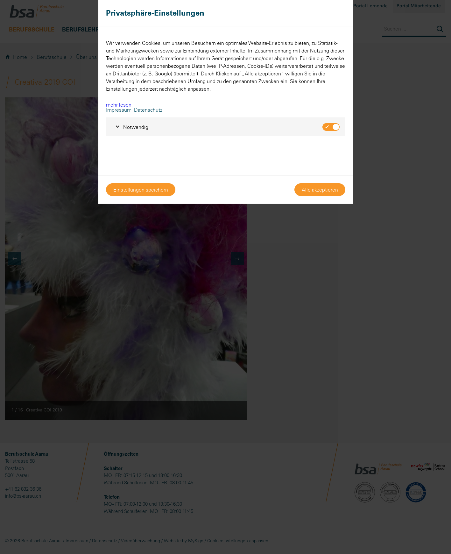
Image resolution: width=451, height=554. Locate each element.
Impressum (118, 109)
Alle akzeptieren (320, 189)
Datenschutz (148, 109)
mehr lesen (118, 105)
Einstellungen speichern (140, 189)
